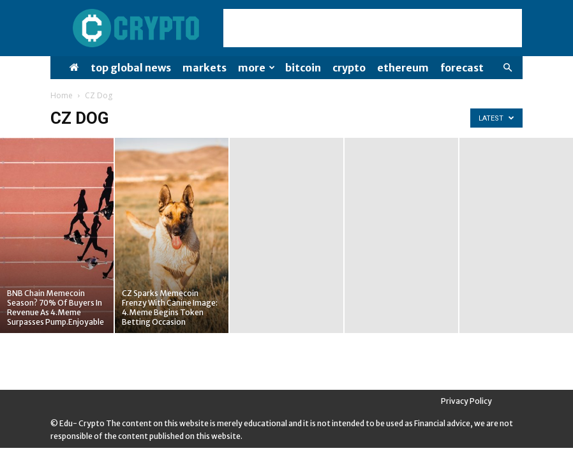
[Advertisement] (372, 28)
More (256, 67)
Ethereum (403, 67)
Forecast (462, 67)
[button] (507, 68)
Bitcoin (303, 67)
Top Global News (131, 67)
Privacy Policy (466, 401)
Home (61, 95)
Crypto (349, 67)
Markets (204, 67)
